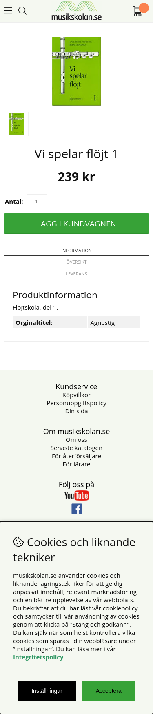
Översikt (77, 262)
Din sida (76, 411)
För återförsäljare (76, 456)
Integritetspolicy (38, 657)
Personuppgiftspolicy (76, 403)
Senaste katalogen (76, 447)
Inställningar (46, 690)
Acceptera (109, 690)
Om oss (76, 439)
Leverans (76, 274)
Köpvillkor (76, 394)
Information (76, 250)
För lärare (77, 464)
